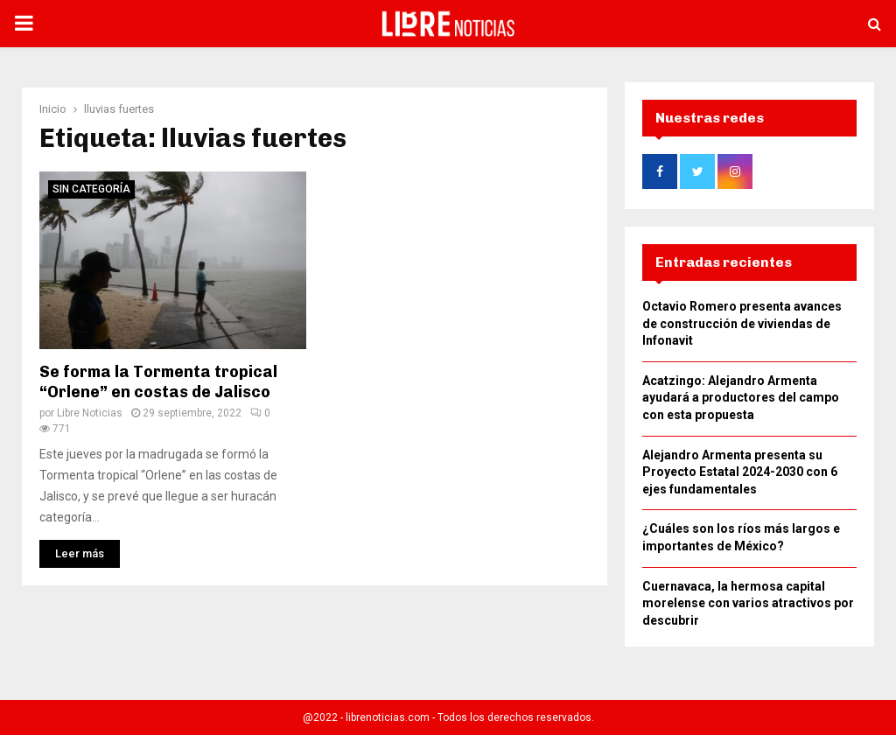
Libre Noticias (89, 408)
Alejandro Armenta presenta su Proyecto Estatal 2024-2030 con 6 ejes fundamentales (739, 477)
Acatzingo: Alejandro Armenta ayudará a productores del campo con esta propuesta (740, 403)
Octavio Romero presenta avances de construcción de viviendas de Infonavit (742, 328)
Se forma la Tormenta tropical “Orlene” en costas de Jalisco (158, 376)
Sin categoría (91, 184)
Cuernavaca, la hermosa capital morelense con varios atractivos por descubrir (748, 608)
